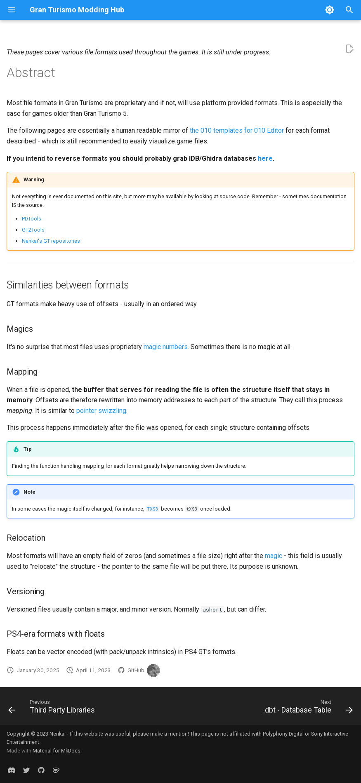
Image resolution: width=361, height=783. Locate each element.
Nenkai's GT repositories (51, 241)
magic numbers (166, 347)
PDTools (31, 219)
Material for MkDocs (56, 751)
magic (273, 556)
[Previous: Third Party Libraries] (53, 708)
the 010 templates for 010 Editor (237, 130)
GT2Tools (33, 230)
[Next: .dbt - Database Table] (306, 708)
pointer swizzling (101, 411)
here (265, 158)
